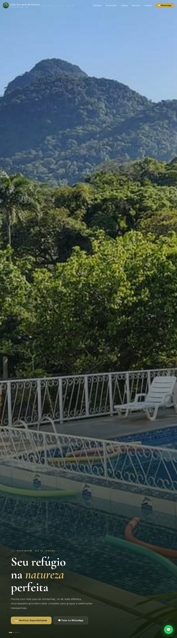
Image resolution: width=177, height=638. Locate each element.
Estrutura (91, 5)
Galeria (118, 5)
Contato (142, 5)
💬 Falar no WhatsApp (70, 620)
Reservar (130, 5)
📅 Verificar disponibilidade (31, 620)
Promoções (105, 5)
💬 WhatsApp (158, 5)
